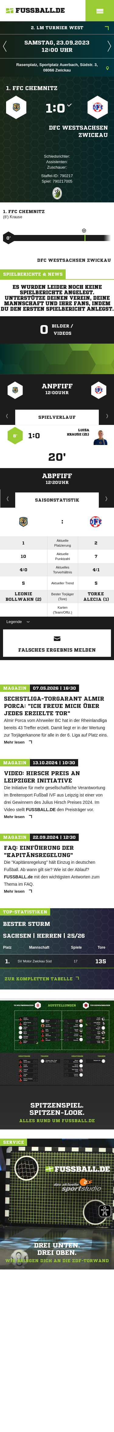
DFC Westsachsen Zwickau (78, 131)
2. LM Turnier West (70, 28)
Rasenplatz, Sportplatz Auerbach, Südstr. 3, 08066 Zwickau (62, 67)
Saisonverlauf (106, 498)
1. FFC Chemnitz (31, 88)
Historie (7, 498)
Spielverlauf (57, 417)
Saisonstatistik (57, 500)
